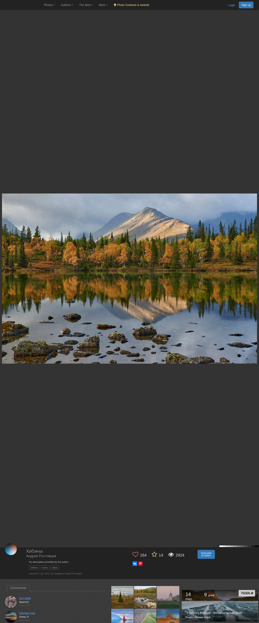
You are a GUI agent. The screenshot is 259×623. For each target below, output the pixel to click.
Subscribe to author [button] (206, 554)
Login (231, 5)
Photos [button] (49, 5)
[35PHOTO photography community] (21, 5)
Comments (18, 588)
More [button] (103, 5)
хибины (34, 567)
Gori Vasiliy (25, 598)
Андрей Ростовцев (41, 556)
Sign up (246, 5)
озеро (55, 567)
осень (45, 567)
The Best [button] (86, 5)
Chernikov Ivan (27, 613)
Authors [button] (67, 5)
